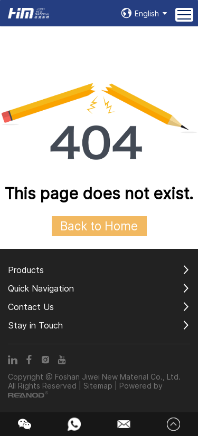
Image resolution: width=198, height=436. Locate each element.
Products (26, 270)
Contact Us (31, 307)
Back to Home (99, 226)
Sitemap (97, 385)
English (147, 13)
